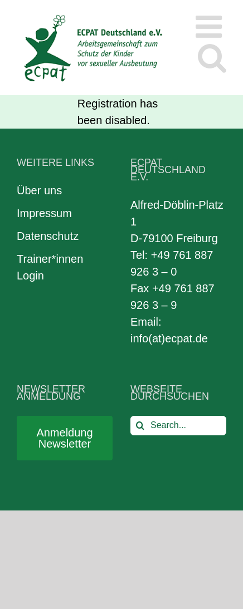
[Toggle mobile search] (212, 57)
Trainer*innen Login (50, 267)
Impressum (44, 213)
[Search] (140, 425)
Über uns (39, 190)
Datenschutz (48, 236)
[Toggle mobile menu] (211, 26)
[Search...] (178, 425)
